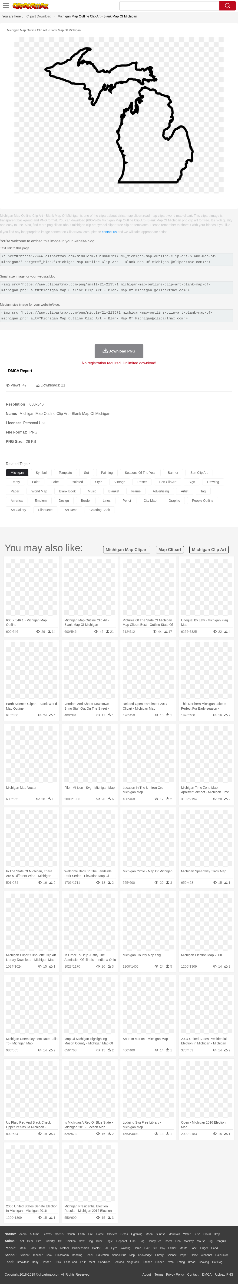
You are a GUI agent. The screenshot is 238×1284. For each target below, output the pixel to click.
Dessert (46, 1262)
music (92, 491)
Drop (217, 1234)
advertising (161, 491)
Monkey (189, 1241)
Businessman (80, 1248)
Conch (71, 1234)
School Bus (119, 1255)
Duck (99, 1241)
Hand (214, 1248)
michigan (17, 472)
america (17, 500)
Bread (191, 1262)
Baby (33, 1248)
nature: (10, 1234)
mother (64, 1248)
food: (9, 1262)
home (137, 1248)
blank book (67, 491)
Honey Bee (154, 1241)
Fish (133, 1241)
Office (194, 1255)
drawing (213, 482)
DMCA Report (20, 371)
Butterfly (50, 1241)
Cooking (204, 1262)
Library (159, 1255)
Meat (92, 1262)
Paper (183, 1255)
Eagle (109, 1241)
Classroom (62, 1255)
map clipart (170, 549)
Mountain (174, 1234)
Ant (22, 1241)
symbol (41, 472)
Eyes (114, 1248)
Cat (60, 1241)
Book (49, 1255)
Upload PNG (224, 1274)
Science (172, 1255)
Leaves (47, 1234)
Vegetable (133, 1262)
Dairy (35, 1262)
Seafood (119, 1262)
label (56, 482)
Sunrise (160, 1234)
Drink (58, 1262)
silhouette (45, 510)
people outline (202, 500)
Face (194, 1248)
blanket (113, 491)
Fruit (83, 1262)
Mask (23, 1248)
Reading (77, 1255)
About (146, 1274)
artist (184, 491)
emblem (40, 500)
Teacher (38, 1255)
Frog (142, 1241)
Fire (90, 1234)
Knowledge (145, 1255)
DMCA (206, 1274)
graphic (174, 500)
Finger (204, 1248)
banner (173, 472)
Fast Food (70, 1262)
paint (36, 482)
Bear (30, 1241)
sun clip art (199, 472)
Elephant (121, 1241)
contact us (109, 232)
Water (187, 1234)
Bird (38, 1241)
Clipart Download (38, 16)
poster (142, 482)
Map (132, 1255)
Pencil (89, 1255)
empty (15, 482)
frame (136, 491)
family (53, 1248)
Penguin (221, 1241)
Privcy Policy (175, 1274)
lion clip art (167, 482)
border (86, 500)
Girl (155, 1248)
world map (39, 491)
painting (107, 472)
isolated (77, 482)
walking (125, 1248)
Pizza (170, 1262)
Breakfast (23, 1262)
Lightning (136, 1234)
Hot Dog (217, 1262)
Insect (168, 1241)
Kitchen (147, 1262)
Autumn (34, 1234)
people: (11, 1248)
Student (24, 1255)
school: (11, 1255)
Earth (81, 1234)
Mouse (201, 1241)
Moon (149, 1234)
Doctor (96, 1248)
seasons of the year (140, 472)
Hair (146, 1248)
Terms (159, 1274)
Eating (181, 1262)
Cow (81, 1241)
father (172, 1248)
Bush (197, 1234)
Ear (106, 1248)
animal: (11, 1241)
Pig (210, 1241)
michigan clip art (209, 549)
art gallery (18, 510)
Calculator (221, 1255)
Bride (42, 1248)
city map (150, 500)
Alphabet (206, 1255)
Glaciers (112, 1234)
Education (102, 1255)
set (86, 472)
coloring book (99, 510)
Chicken (71, 1241)
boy (162, 1248)
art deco (71, 510)
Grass (124, 1234)
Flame (100, 1234)
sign (191, 482)
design (64, 500)
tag (203, 491)
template (65, 472)
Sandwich (104, 1262)
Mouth (183, 1248)
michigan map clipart (127, 549)
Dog (90, 1241)
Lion (178, 1241)
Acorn (22, 1234)
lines (106, 500)
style (98, 482)
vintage (119, 482)
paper (15, 491)
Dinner (159, 1262)
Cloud (207, 1234)
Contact (192, 1274)
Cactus (59, 1234)
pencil (127, 500)
